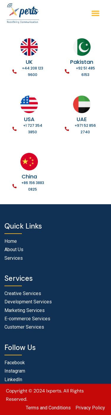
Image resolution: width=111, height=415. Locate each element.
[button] (95, 13)
